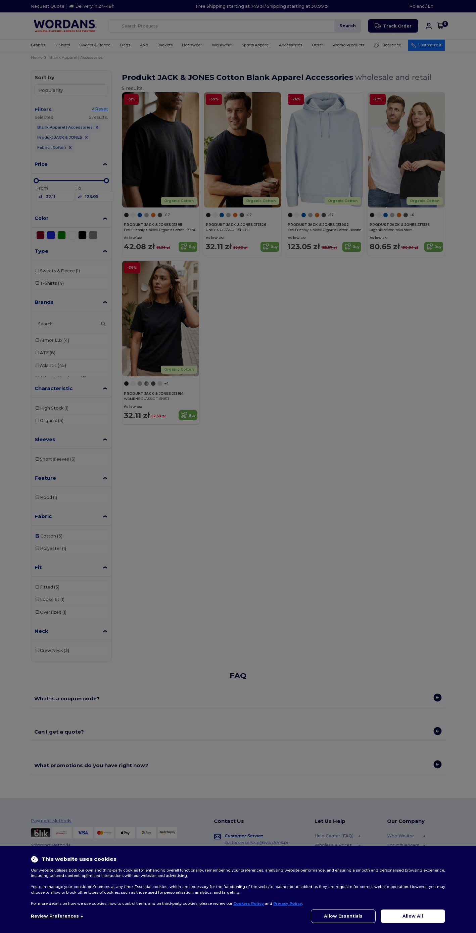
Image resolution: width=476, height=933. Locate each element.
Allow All (412, 916)
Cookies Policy (248, 903)
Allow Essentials (343, 916)
